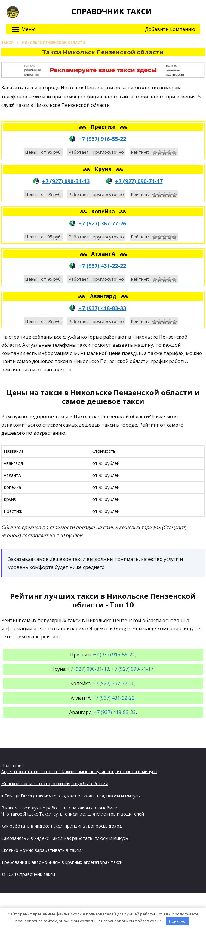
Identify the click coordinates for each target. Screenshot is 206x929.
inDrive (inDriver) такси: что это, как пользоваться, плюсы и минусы (70, 796)
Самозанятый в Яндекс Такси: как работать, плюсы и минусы (65, 838)
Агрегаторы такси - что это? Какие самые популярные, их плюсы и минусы (79, 771)
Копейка (103, 211)
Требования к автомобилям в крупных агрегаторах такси (62, 862)
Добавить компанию (170, 29)
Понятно (177, 921)
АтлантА (104, 253)
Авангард (104, 296)
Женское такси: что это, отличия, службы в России (54, 783)
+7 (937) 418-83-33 (102, 308)
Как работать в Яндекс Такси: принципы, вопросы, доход (61, 826)
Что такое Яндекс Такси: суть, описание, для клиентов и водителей (72, 814)
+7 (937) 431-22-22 (102, 265)
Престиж (104, 126)
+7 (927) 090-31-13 (66, 181)
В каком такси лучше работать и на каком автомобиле (59, 808)
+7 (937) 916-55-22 (102, 138)
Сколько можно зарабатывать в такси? (42, 850)
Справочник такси (112, 11)
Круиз (104, 169)
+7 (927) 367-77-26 (102, 223)
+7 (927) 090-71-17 (139, 181)
